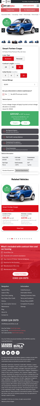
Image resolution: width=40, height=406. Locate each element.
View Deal (20, 228)
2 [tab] (9, 238)
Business (8, 59)
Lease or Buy (5, 293)
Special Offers (5, 290)
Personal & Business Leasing (17, 330)
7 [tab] (20, 238)
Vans (8, 1)
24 (6, 67)
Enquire (15, 123)
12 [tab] (31, 238)
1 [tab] (7, 238)
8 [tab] (22, 238)
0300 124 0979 (28, 6)
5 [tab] (16, 238)
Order (25, 123)
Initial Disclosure (25, 290)
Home (9, 14)
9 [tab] (24, 238)
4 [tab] (14, 238)
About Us (4, 312)
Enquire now (10, 10)
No (6, 94)
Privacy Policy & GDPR (27, 301)
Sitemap (23, 306)
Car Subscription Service (8, 304)
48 (20, 67)
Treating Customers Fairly (28, 295)
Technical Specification (22, 170)
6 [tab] (18, 238)
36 (13, 67)
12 (23, 75)
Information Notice (26, 293)
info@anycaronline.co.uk (9, 324)
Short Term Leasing (7, 295)
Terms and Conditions (27, 298)
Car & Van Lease (15, 328)
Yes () (19, 94)
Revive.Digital (10, 401)
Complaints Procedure (27, 304)
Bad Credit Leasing (17, 333)
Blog (2, 309)
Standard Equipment (8, 170)
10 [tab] (27, 238)
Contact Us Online (20, 274)
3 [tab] (12, 238)
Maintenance (5, 306)
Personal (19, 59)
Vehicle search (29, 10)
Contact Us (4, 315)
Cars (3, 1)
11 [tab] (29, 238)
